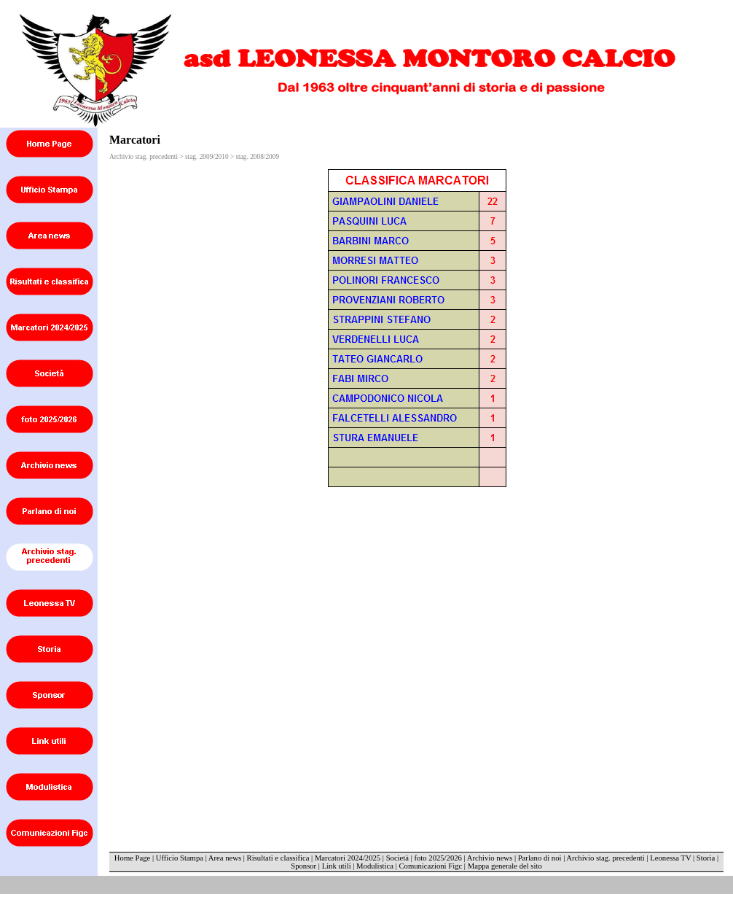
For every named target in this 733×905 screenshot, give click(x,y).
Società (397, 858)
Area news (224, 858)
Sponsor (303, 866)
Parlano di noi (540, 858)
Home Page (132, 858)
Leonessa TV (670, 858)
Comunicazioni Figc (431, 866)
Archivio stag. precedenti (605, 858)
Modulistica (374, 866)
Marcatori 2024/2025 (347, 858)
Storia (706, 858)
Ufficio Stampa (179, 858)
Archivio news (489, 858)
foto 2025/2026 (437, 858)
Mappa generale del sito (505, 866)
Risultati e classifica (278, 858)
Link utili (336, 866)
